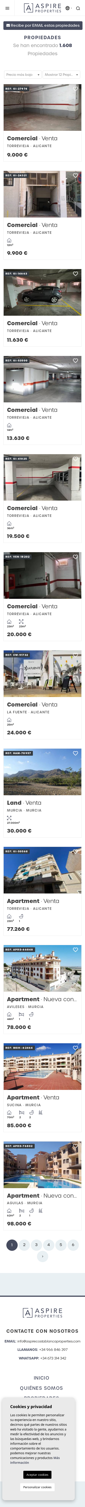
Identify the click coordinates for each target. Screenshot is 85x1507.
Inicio (41, 1378)
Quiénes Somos (41, 1388)
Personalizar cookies (37, 1487)
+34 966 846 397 (53, 1350)
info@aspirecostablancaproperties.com (48, 1341)
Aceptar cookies (37, 1475)
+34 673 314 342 (53, 1358)
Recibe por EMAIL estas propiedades (43, 25)
